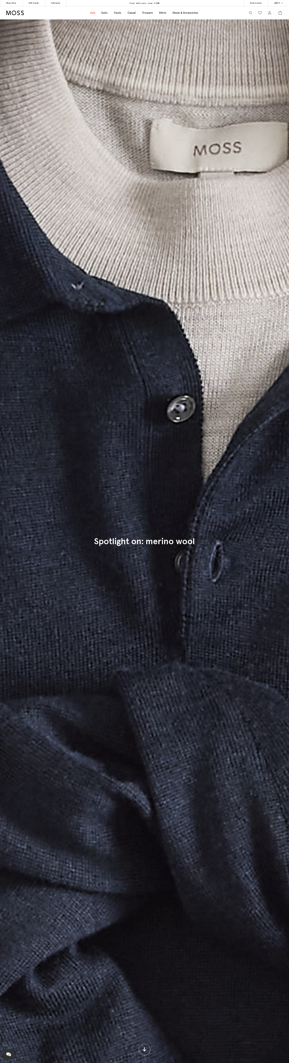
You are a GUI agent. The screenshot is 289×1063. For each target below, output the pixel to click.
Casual (132, 12)
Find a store (261, 3)
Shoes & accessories (185, 12)
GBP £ (280, 3)
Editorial (46, 3)
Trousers (147, 12)
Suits (104, 12)
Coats (117, 12)
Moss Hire (9, 3)
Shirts (162, 12)
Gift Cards (28, 3)
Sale (92, 12)
